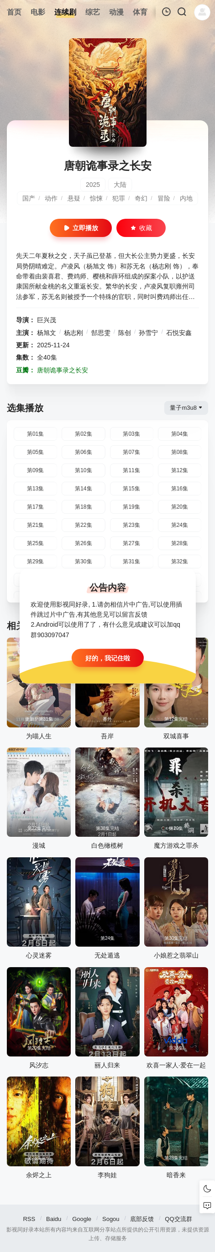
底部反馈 (142, 1219)
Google (81, 1219)
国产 (28, 198)
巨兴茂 (46, 320)
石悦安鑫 (179, 332)
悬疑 (74, 198)
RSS (29, 1219)
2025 (93, 184)
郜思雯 (100, 332)
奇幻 (141, 198)
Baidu (53, 1219)
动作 (51, 198)
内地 (186, 198)
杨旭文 (46, 332)
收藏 (141, 228)
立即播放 (80, 228)
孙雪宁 (148, 332)
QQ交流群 (178, 1219)
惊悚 (96, 198)
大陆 (120, 184)
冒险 (163, 198)
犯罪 (118, 198)
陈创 (124, 332)
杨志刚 (73, 332)
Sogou (111, 1219)
